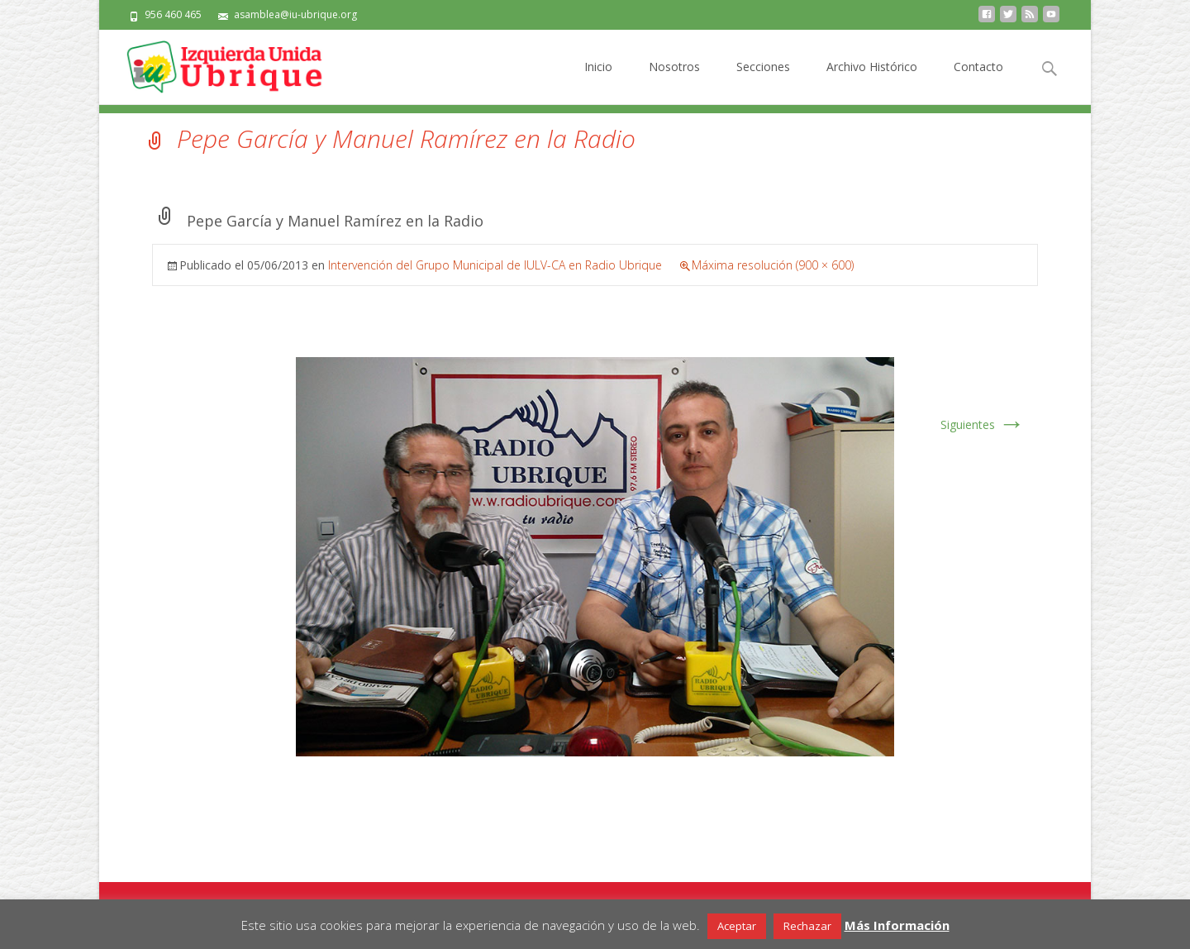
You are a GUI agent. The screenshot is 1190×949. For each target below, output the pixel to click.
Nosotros (674, 81)
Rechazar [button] (807, 925)
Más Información (897, 925)
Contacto (978, 81)
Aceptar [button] (736, 925)
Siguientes (982, 424)
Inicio (598, 81)
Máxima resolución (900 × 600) (773, 265)
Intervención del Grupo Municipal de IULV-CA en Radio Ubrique (495, 265)
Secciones (763, 81)
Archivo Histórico (871, 81)
